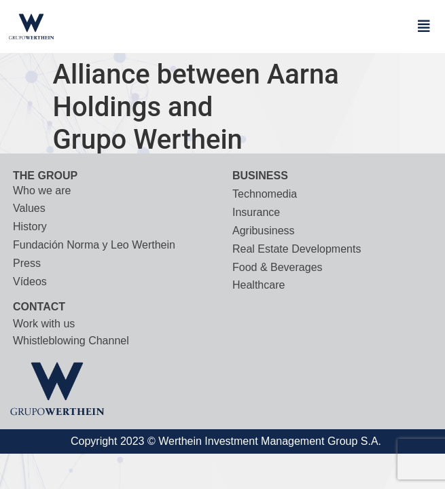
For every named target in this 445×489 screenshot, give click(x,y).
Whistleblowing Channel (71, 340)
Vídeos (30, 281)
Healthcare (258, 285)
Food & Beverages (277, 267)
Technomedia (264, 194)
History (30, 226)
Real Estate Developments (296, 249)
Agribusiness (263, 230)
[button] (424, 26)
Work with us (44, 323)
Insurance (256, 212)
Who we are (42, 190)
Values (29, 208)
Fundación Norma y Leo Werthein (94, 245)
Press (27, 263)
